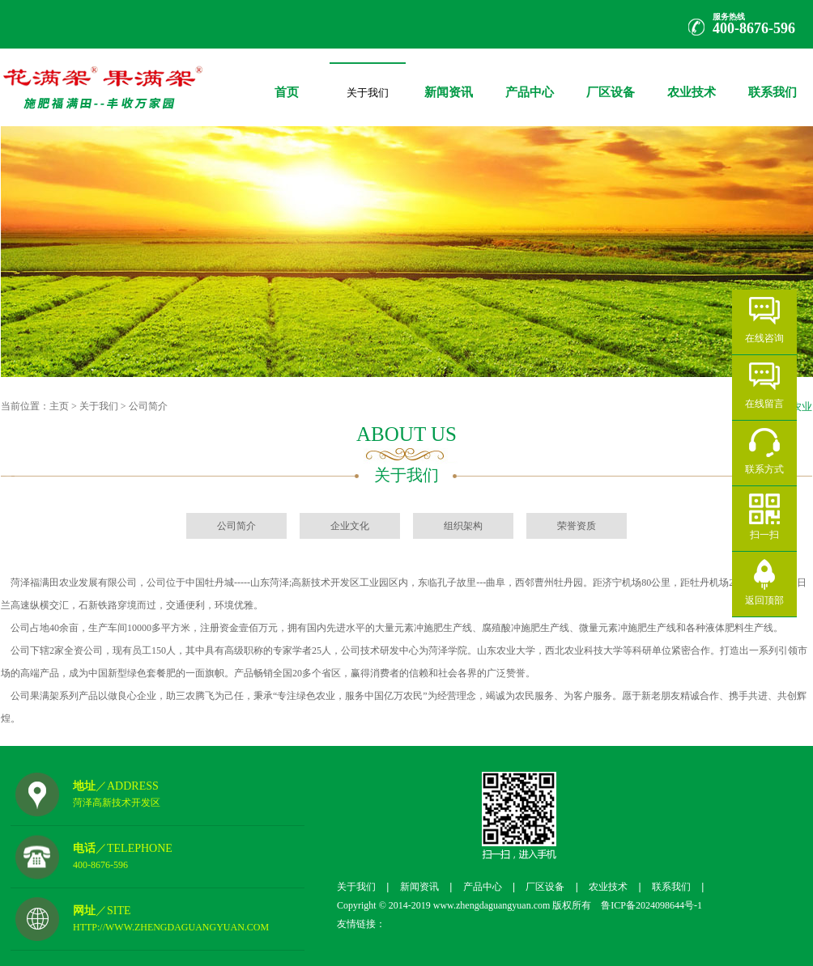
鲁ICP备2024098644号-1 (646, 905)
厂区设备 (611, 80)
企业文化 (349, 526)
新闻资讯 (449, 80)
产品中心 (530, 80)
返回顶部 (764, 600)
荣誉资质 (576, 526)
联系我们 (772, 80)
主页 (59, 406)
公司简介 (148, 406)
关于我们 (368, 89)
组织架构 (463, 526)
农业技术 (691, 80)
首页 (287, 80)
